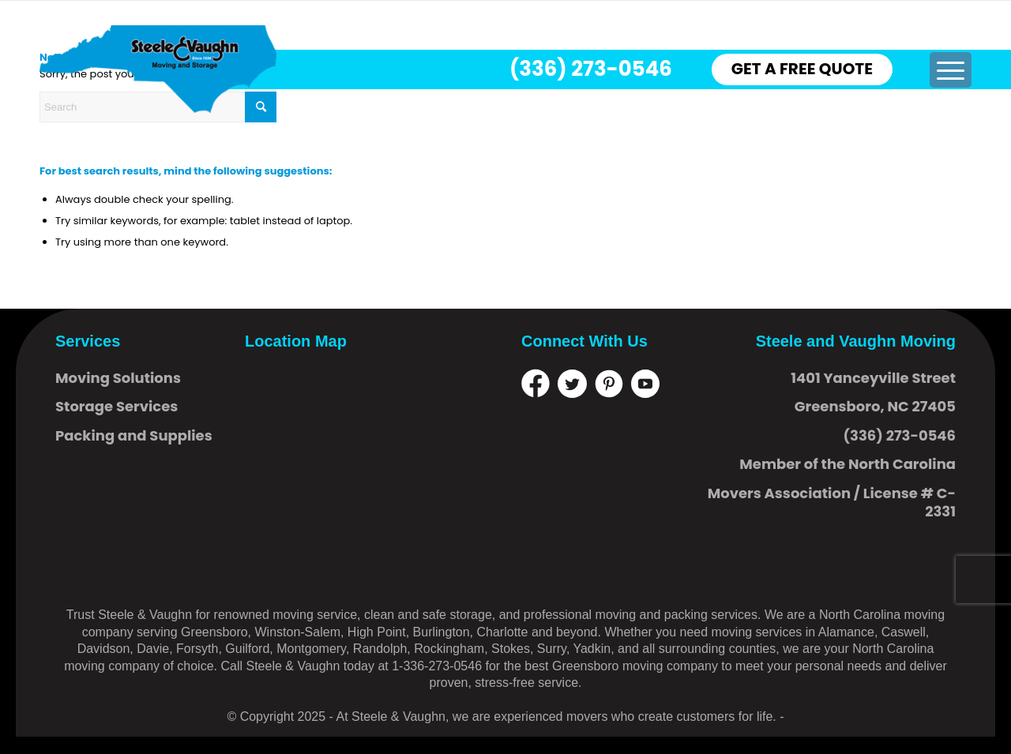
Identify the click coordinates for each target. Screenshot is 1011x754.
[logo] (157, 69)
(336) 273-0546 (590, 68)
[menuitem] (950, 70)
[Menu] (950, 70)
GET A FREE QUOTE (802, 69)
